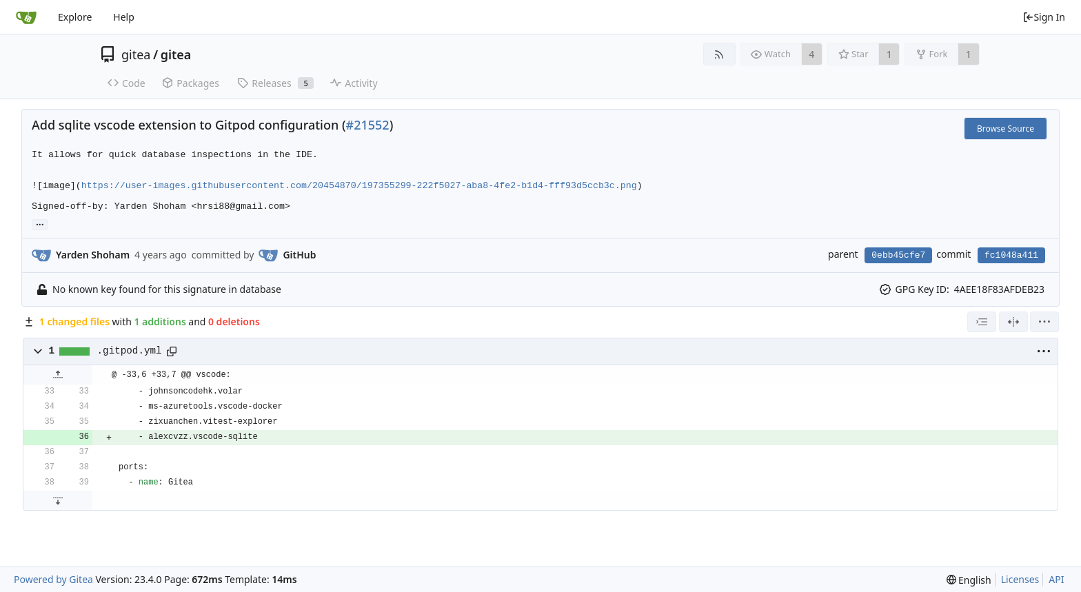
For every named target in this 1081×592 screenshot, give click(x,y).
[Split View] (1013, 322)
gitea (135, 54)
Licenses (1020, 579)
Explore (75, 16)
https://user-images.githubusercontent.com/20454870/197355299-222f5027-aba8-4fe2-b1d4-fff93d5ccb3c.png (359, 186)
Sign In (1043, 16)
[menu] (1044, 322)
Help (123, 16)
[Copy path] (171, 351)
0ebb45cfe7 (898, 255)
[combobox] (981, 322)
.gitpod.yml (129, 350)
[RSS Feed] (719, 54)
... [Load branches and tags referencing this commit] (40, 223)
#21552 (368, 124)
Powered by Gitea (53, 579)
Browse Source (1005, 128)
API (1056, 579)
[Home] (26, 17)
